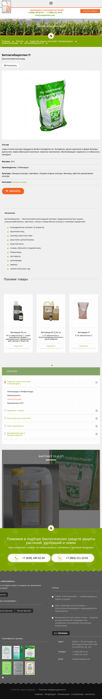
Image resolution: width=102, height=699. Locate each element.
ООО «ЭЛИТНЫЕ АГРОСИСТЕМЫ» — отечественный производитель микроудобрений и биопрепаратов (76, 652)
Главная (6, 41)
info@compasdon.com (45, 15)
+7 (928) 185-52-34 (35, 13)
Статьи (55, 632)
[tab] (51, 448)
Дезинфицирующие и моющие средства (16, 500)
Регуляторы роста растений (18, 484)
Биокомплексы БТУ (15, 469)
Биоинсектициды (14, 465)
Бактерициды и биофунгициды (20, 457)
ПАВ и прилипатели (15, 492)
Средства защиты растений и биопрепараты (18, 448)
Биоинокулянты (14, 461)
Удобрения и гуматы (15, 476)
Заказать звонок (90, 11)
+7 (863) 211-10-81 (54, 13)
